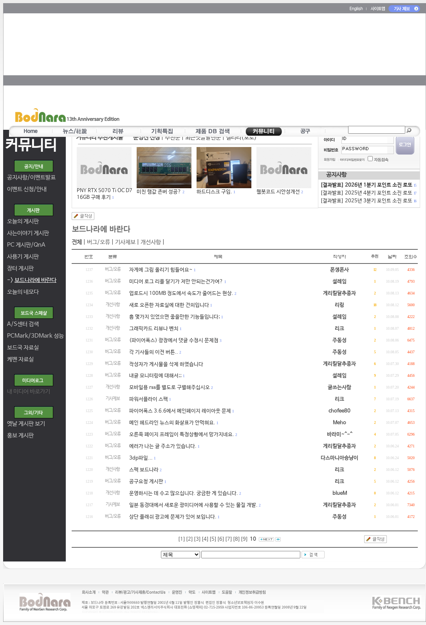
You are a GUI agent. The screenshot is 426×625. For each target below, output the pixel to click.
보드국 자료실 (23, 347)
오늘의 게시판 (23, 221)
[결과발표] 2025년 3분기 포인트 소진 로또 (368, 201)
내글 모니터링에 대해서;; (155, 376)
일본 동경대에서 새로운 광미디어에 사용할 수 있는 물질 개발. (193, 505)
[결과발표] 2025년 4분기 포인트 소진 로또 (368, 193)
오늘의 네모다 (23, 292)
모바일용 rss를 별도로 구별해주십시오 (169, 388)
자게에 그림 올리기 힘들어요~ (161, 270)
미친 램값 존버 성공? (159, 192)
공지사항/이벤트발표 (31, 177)
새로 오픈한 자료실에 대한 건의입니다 (169, 305)
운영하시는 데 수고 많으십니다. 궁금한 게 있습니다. (183, 493)
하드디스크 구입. (214, 192)
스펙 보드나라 (144, 470)
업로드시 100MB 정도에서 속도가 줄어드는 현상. (181, 293)
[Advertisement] (212, 69)
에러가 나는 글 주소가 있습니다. (163, 446)
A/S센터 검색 (23, 324)
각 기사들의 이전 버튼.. (153, 352)
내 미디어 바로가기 (28, 391)
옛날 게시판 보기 (26, 423)
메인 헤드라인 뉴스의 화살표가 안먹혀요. (172, 423)
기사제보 (125, 242)
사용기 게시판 (23, 256)
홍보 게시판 (20, 435)
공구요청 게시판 (146, 482)
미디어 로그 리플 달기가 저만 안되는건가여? (176, 282)
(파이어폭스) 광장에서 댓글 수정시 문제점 (173, 340)
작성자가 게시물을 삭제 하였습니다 (166, 364)
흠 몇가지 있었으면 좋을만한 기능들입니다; (174, 317)
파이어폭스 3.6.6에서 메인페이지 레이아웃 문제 (180, 411)
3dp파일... (141, 458)
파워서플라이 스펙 (148, 399)
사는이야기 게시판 (28, 233)
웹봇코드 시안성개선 (278, 192)
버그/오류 (98, 242)
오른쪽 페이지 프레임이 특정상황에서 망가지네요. (181, 435)
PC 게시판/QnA (26, 245)
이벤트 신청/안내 (27, 189)
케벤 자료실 (20, 359)
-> (31, 280)
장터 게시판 (20, 268)
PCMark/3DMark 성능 (35, 335)
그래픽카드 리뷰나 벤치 (154, 329)
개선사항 (151, 242)
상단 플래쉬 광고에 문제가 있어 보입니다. (173, 517)
